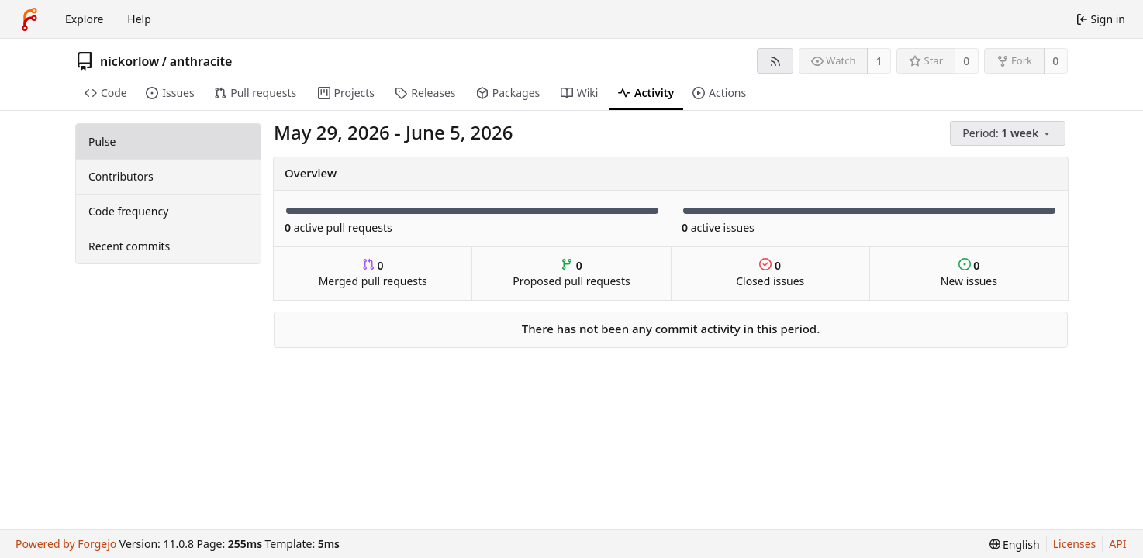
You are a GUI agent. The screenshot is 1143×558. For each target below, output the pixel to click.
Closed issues (770, 273)
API (1117, 543)
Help (139, 19)
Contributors (121, 176)
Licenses (1074, 543)
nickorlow (129, 61)
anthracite (201, 61)
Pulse (102, 141)
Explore (84, 19)
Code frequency (128, 211)
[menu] (1009, 133)
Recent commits (129, 246)
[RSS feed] (775, 61)
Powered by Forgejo (66, 543)
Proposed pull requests (571, 273)
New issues (969, 273)
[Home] (29, 19)
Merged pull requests (373, 273)
